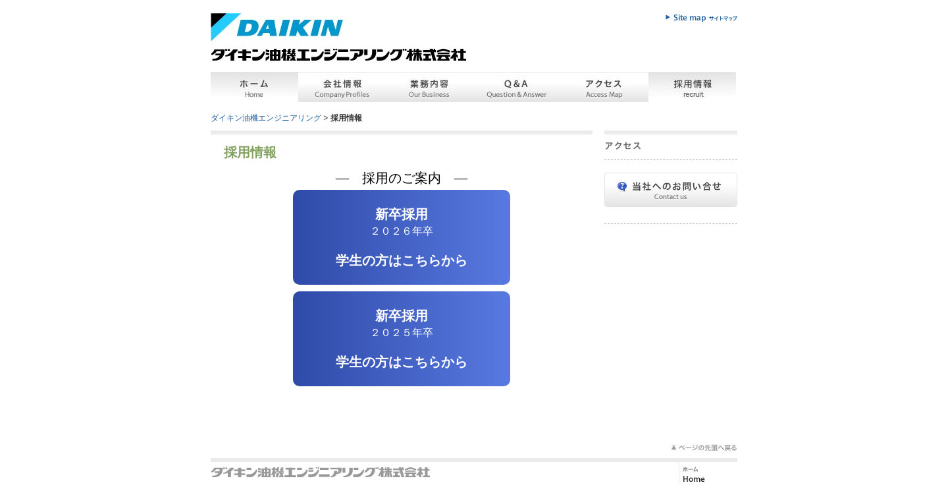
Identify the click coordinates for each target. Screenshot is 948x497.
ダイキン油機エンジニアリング (266, 118)
